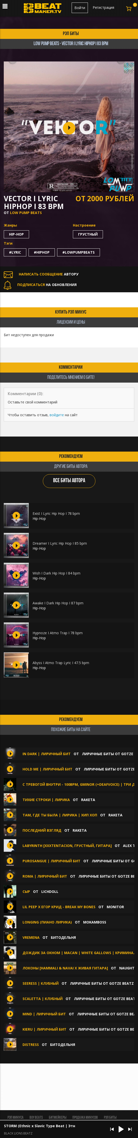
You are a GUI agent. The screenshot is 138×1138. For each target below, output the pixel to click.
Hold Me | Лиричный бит (47, 769)
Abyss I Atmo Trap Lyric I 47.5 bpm (61, 662)
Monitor (115, 906)
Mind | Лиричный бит (44, 1014)
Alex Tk (130, 845)
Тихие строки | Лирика (47, 799)
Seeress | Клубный (41, 983)
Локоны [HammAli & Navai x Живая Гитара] (65, 968)
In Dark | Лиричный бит (47, 753)
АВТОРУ (41, 274)
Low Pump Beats (26, 212)
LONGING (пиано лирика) (47, 922)
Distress (31, 1044)
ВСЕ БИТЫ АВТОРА (69, 481)
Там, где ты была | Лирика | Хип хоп (60, 815)
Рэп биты (110, 1118)
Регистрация (103, 7)
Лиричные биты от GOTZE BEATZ (102, 983)
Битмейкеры (57, 1118)
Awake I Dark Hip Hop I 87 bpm (58, 603)
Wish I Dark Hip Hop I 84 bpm (56, 573)
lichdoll (49, 891)
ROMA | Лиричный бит (45, 876)
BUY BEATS (36, 1118)
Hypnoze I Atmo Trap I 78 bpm (58, 632)
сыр (26, 891)
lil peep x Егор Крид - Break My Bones (59, 906)
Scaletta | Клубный (43, 998)
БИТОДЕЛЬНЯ (63, 937)
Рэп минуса (16, 1118)
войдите (57, 414)
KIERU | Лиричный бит (45, 1029)
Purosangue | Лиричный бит (51, 861)
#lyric (15, 252)
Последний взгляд (42, 830)
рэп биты (71, 33)
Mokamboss (94, 922)
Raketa (88, 799)
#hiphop (42, 252)
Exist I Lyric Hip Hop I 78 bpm (56, 513)
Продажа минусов (85, 1118)
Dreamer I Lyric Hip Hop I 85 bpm (60, 543)
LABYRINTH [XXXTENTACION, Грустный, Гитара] (67, 845)
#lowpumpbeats (78, 252)
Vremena (32, 937)
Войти (79, 7)
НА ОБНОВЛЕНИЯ (40, 284)
